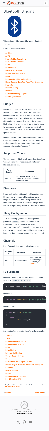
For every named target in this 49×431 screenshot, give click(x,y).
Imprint (29, 414)
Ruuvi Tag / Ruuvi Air (13, 97)
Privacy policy (21, 414)
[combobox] (46, 3)
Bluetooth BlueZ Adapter (14, 62)
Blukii (7, 65)
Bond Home (39, 393)
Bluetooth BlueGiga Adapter (15, 59)
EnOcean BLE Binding (13, 70)
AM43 (7, 56)
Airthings (8, 53)
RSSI (32, 264)
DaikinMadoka (10, 68)
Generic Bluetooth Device (15, 73)
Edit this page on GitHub (13, 387)
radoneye (8, 91)
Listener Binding (11, 88)
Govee (7, 76)
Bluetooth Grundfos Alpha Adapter (18, 79)
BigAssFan (9, 393)
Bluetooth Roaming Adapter (15, 94)
